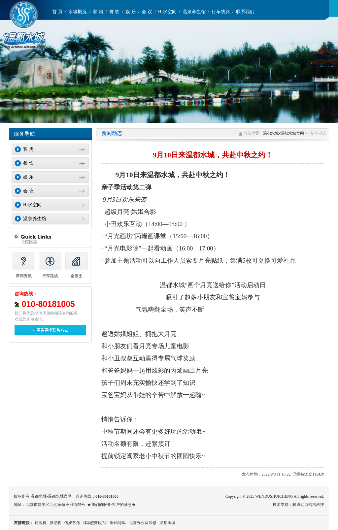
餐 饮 (114, 11)
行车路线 (50, 276)
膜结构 (55, 522)
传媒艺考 (72, 522)
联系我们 (245, 11)
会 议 (147, 11)
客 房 (98, 11)
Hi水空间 (167, 11)
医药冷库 (118, 522)
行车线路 (221, 11)
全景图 (77, 276)
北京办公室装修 (142, 522)
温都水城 (167, 522)
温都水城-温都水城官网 (283, 133)
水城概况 (77, 11)
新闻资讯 (24, 276)
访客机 (41, 522)
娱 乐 (130, 11)
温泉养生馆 (194, 11)
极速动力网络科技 (308, 504)
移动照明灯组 (95, 522)
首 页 (57, 11)
